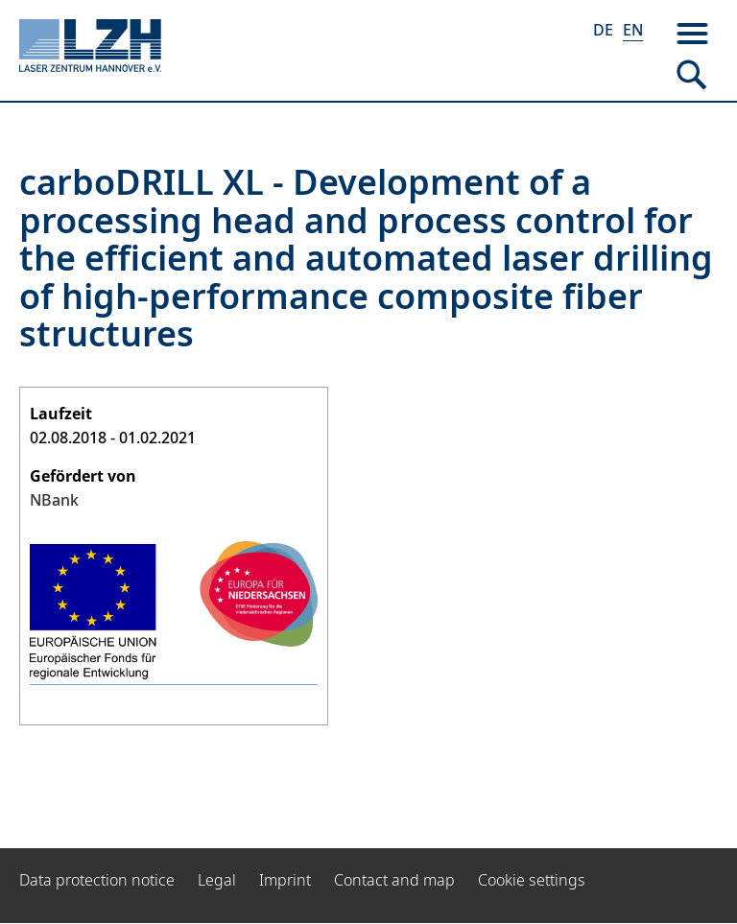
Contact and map (394, 879)
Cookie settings (531, 879)
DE (603, 29)
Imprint (285, 879)
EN (633, 29)
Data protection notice (97, 879)
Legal (217, 879)
